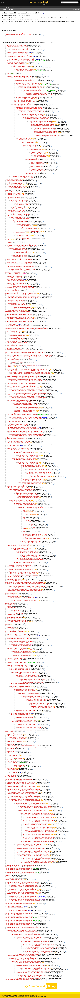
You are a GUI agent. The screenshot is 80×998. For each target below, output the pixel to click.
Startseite (4, 7)
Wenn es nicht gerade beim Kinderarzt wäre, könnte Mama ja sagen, (21, 635)
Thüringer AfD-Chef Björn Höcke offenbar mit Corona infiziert (18, 563)
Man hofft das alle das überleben (14, 348)
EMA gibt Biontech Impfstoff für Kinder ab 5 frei (15, 437)
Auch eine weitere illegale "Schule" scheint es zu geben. (22, 597)
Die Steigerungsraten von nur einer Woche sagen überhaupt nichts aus (23, 745)
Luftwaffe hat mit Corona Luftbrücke (12, 277)
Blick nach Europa (9, 731)
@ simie (29, 15)
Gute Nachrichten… (11, 260)
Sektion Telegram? (11, 659)
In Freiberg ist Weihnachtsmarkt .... (12, 272)
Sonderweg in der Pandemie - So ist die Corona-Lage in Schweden (19, 287)
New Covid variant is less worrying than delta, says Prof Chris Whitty (19, 60)
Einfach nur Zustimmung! (10, 866)
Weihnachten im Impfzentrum (13, 445)
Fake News (9, 606)
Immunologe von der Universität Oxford (15, 62)
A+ (4, 2)
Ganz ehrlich (7, 875)
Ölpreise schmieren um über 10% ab (13, 179)
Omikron (7, 190)
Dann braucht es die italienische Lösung (19, 910)
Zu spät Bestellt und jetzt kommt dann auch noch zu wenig (19, 56)
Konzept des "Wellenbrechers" (22, 136)
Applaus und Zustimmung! (10, 776)
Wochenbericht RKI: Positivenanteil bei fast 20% (15, 382)
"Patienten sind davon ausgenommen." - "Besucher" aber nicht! (22, 909)
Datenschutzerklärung (36, 996)
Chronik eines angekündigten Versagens (13, 879)
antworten (5, 26)
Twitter (22, 508)
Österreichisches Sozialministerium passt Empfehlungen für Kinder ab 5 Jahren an (24, 444)
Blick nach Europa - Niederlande (14, 733)
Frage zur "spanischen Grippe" (13, 197)
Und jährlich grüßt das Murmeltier (14, 421)
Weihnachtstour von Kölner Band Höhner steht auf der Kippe (18, 244)
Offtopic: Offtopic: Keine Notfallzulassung (15, 618)
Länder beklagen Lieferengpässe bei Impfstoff (15, 43)
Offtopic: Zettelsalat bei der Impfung (12, 616)
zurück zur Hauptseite (8, 9)
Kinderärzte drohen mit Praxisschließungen (14, 631)
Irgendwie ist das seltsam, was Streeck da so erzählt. (36, 824)
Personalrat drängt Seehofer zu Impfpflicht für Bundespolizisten (18, 873)
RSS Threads (11, 996)
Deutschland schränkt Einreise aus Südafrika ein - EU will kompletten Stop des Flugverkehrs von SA (26, 328)
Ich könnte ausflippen (11, 594)
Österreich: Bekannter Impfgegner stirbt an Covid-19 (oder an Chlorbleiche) (21, 375)
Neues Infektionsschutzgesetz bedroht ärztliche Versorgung (18, 904)
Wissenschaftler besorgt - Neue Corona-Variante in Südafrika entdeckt (20, 413)
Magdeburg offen (12, 607)
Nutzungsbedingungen (27, 996)
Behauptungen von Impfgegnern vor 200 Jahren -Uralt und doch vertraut (20, 293)
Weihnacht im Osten (9, 603)
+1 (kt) (9, 785)
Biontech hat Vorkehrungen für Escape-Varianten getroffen (17, 258)
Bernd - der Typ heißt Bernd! (13, 576)
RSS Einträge (5, 996)
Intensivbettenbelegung (13, 769)
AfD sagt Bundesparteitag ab (11, 289)
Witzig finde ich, (13, 324)
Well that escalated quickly (17, 362)
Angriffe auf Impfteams (10, 593)
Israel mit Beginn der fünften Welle (12, 329)
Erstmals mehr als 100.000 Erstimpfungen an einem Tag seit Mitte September (21, 587)
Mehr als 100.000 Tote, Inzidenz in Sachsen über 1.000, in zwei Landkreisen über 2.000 (24, 582)
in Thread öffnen (76, 9)
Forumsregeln (43, 996)
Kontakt (16, 996)
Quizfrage (7, 624)
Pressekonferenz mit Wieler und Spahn (13, 299)
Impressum (20, 996)
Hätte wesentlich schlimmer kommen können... (15, 656)
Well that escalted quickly (13, 359)
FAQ (8, 7)
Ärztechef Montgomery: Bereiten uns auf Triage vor (16, 346)
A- (1, 2)
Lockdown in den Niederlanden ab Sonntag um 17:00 (16, 34)
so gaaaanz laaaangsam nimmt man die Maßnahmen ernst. (18, 311)
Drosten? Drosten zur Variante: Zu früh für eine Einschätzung (21, 365)
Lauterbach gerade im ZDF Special (16, 246)
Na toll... (8, 73)
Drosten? (9, 363)
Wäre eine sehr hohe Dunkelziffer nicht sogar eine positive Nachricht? (22, 383)
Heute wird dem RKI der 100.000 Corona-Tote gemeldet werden (17, 42)
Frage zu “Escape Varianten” (13, 191)
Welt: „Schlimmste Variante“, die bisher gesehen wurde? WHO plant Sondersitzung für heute (25, 352)
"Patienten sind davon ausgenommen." (15, 906)
